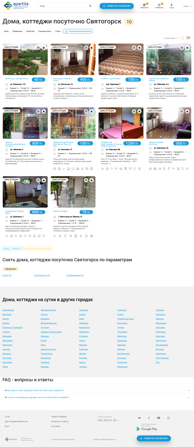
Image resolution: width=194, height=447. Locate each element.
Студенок (83, 336)
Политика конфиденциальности (104, 439)
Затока (5, 319)
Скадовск (121, 310)
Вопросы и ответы (59, 421)
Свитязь (6, 349)
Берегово (160, 336)
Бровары (45, 319)
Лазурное (83, 310)
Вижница (121, 345)
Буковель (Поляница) (12, 327)
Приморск (122, 340)
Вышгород (122, 323)
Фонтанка (121, 358)
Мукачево (7, 336)
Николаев (160, 327)
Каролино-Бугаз (48, 349)
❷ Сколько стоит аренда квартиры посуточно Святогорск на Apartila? (37, 397)
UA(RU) (186, 6)
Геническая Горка (125, 319)
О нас (7, 416)
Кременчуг (84, 332)
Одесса (44, 314)
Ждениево (161, 332)
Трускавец (122, 332)
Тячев (5, 367)
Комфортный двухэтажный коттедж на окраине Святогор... (111, 144)
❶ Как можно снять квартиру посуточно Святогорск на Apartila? (34, 390)
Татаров (6, 332)
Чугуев (120, 327)
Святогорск (16, 248)
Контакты (55, 426)
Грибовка (45, 362)
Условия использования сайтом (63, 439)
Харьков (160, 319)
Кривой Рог (84, 327)
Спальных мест (44, 31)
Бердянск (7, 314)
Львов (82, 314)
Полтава (83, 358)
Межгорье (7, 345)
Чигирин (83, 367)
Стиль (57, 31)
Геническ (160, 310)
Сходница (6, 358)
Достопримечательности (16, 421)
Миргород (122, 336)
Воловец (160, 349)
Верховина (7, 340)
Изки (43, 345)
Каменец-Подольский (51, 332)
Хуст (158, 362)
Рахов (82, 340)
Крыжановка (162, 345)
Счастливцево (162, 358)
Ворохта (121, 349)
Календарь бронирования (80, 31)
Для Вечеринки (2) (74, 275)
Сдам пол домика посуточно (156, 143)
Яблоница (83, 323)
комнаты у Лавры (60, 211)
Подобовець (47, 354)
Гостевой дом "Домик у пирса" (14, 212)
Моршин (83, 345)
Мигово (82, 354)
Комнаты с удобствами (110, 79)
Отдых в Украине (59, 416)
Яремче (6, 323)
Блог (7, 426)
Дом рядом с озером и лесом (62, 79)
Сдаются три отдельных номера (159, 79)
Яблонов (45, 336)
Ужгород (45, 327)
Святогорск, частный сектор (16, 79)
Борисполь (122, 367)
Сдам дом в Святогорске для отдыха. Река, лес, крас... (63, 144)
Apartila (6, 248)
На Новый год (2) (42, 275)
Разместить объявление (118, 6)
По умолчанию (169, 38)
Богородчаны (123, 354)
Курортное (122, 362)
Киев (81, 319)
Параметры (17, 31)
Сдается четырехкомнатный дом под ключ (15, 144)
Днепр (120, 314)
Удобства (30, 31)
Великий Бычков (49, 323)
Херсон (82, 362)
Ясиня (43, 340)
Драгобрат (7, 362)
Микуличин (161, 323)
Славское (83, 349)
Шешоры (6, 354)
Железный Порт (48, 310)
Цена (6, 31)
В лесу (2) (6, 275)
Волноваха (46, 358)
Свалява (45, 367)
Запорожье (161, 354)
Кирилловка (8, 310)
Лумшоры (160, 314)
